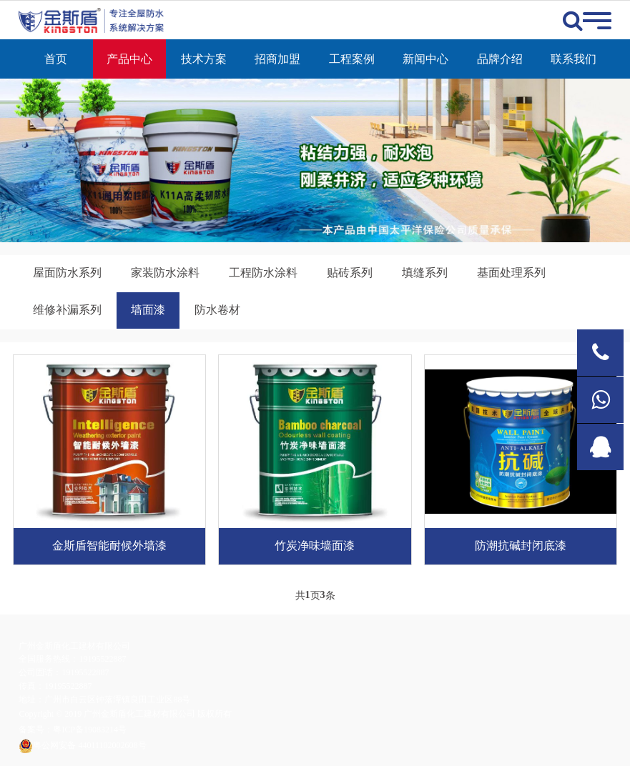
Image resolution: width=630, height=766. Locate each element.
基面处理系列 (511, 273)
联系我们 (573, 59)
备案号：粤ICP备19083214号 (73, 730)
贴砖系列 (350, 273)
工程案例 (352, 59)
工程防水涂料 (263, 273)
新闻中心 (425, 59)
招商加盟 (277, 59)
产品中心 (129, 59)
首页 (55, 59)
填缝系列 (425, 273)
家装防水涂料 (165, 273)
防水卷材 (217, 310)
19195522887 (102, 659)
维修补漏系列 (67, 310)
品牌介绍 (500, 59)
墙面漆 (148, 310)
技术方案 (204, 59)
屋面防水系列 (67, 273)
